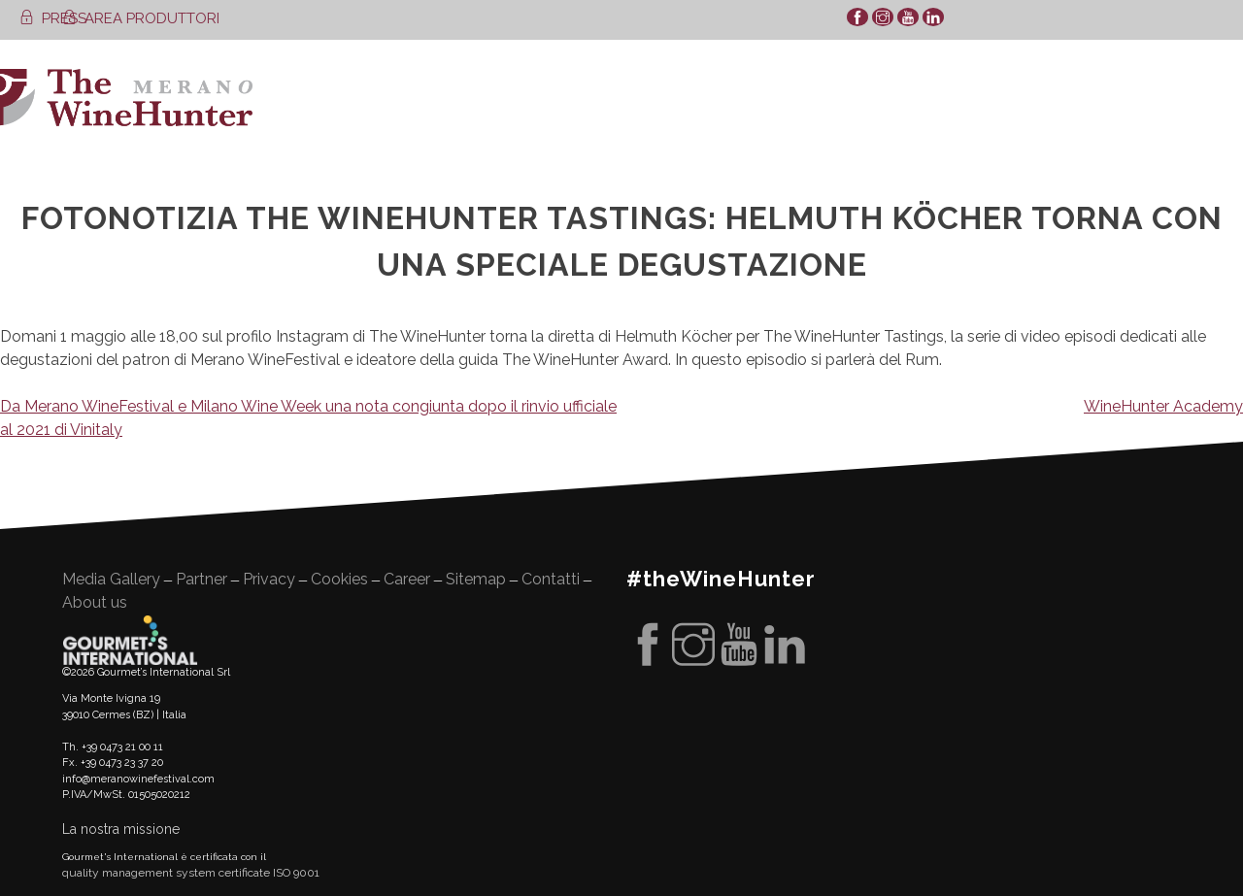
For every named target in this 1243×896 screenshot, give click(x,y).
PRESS (52, 18)
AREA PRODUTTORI (140, 18)
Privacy (269, 579)
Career (407, 579)
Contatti (550, 579)
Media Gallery (111, 579)
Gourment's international (130, 639)
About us (94, 602)
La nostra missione (121, 829)
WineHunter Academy (1163, 406)
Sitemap (476, 579)
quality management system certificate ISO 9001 (190, 872)
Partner (201, 579)
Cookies (339, 579)
